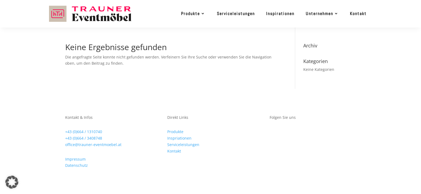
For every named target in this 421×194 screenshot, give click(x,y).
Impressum (75, 159)
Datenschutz (76, 165)
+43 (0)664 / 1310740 (83, 131)
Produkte (190, 13)
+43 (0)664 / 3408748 (83, 138)
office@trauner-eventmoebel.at (93, 144)
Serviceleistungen (236, 13)
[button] (12, 182)
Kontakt (358, 13)
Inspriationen (179, 138)
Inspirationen (280, 13)
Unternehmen (319, 13)
